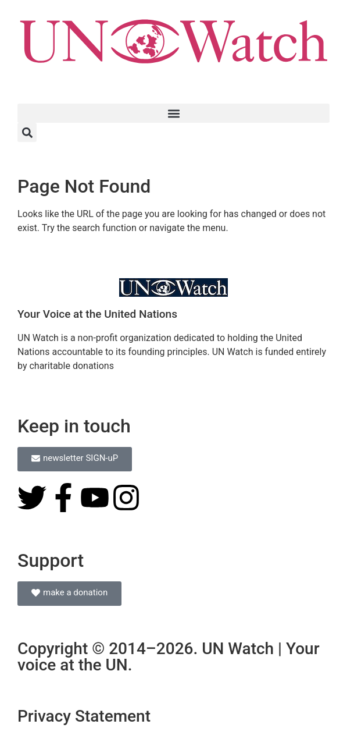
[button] (173, 113)
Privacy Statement (84, 716)
